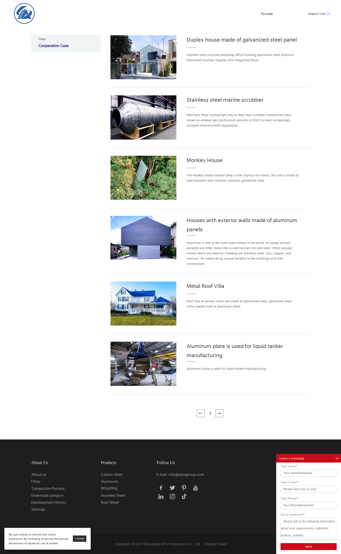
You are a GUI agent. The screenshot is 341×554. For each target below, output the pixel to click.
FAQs (35, 481)
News (217, 13)
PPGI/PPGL (109, 488)
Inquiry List (319, 13)
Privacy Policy (216, 544)
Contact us (241, 13)
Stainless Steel (113, 495)
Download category (47, 495)
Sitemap (38, 509)
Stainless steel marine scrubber (225, 99)
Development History (48, 502)
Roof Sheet (110, 502)
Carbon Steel (111, 474)
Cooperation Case (53, 45)
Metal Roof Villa (205, 285)
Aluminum (109, 481)
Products (137, 13)
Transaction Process (48, 488)
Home (113, 13)
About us (167, 13)
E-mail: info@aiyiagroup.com (180, 474)
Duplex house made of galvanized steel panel (242, 39)
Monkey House (205, 159)
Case (193, 13)
